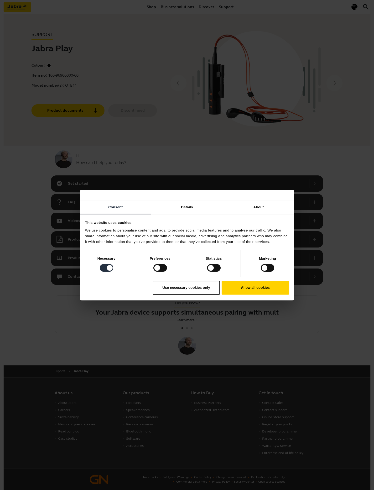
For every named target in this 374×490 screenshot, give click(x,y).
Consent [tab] (115, 207)
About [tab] (258, 207)
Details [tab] (187, 207)
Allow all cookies (255, 288)
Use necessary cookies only (186, 288)
